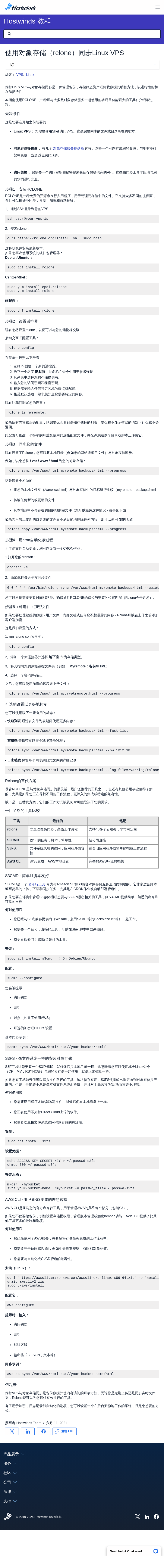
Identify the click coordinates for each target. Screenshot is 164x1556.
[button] (134, 1550)
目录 (82, 64)
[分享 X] (12, 1457)
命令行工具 (36, 899)
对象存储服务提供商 (68, 148)
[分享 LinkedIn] (28, 1457)
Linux (30, 75)
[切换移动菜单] (157, 7)
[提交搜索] (10, 34)
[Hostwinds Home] (7, 1542)
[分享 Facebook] (43, 1457)
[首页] (20, 7)
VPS (19, 75)
